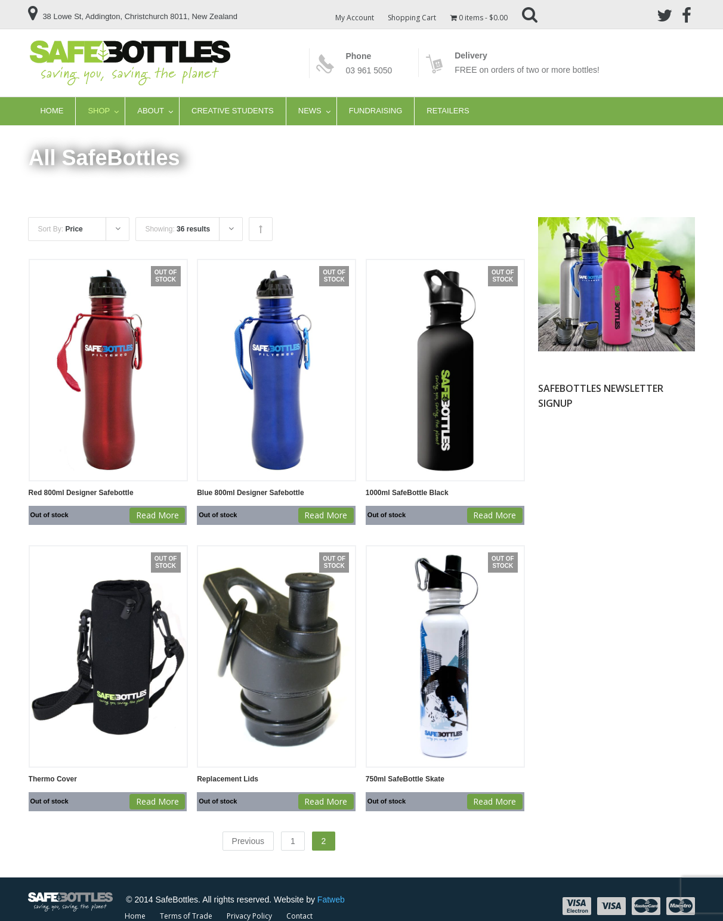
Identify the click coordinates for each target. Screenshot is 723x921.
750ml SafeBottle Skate (405, 779)
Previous (248, 840)
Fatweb (331, 899)
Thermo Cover (53, 779)
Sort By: (60, 229)
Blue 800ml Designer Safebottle (250, 493)
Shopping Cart (412, 18)
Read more (157, 515)
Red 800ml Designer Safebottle (81, 493)
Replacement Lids (227, 779)
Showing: (177, 229)
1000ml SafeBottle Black (407, 493)
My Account (354, 18)
